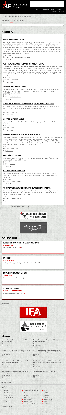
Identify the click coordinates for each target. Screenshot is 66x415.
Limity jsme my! (8, 395)
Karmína (6, 404)
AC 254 (46, 391)
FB (63, 9)
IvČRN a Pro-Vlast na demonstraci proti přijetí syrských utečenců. (23, 64)
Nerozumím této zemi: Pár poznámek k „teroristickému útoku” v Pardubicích (48, 340)
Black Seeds (7, 393)
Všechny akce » (5, 303)
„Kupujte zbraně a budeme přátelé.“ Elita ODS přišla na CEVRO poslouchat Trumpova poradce (16, 372)
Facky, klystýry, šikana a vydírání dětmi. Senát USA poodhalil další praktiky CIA (27, 188)
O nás (52, 9)
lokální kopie (9, 59)
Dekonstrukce (28, 399)
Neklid (26, 395)
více (20, 247)
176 (18, 207)
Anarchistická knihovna (31, 404)
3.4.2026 (6, 345)
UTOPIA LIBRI (28, 401)
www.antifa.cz (13, 80)
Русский (22, 20)
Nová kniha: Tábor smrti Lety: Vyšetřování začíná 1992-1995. (21, 135)
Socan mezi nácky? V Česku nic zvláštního (45, 371)
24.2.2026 (37, 366)
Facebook (57, 413)
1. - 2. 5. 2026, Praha (8, 260)
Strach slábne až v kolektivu (12, 155)
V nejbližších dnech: (10, 238)
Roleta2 (46, 395)
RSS (47, 413)
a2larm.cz (12, 164)
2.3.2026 (6, 366)
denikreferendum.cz (15, 97)
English (16, 20)
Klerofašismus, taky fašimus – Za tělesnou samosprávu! (21, 243)
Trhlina (5, 391)
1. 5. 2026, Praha (7, 275)
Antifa (46, 397)
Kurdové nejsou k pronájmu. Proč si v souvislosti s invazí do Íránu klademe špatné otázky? (16, 351)
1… (9, 207)
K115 (5, 399)
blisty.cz (37, 343)
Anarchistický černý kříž (31, 391)
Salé (45, 401)
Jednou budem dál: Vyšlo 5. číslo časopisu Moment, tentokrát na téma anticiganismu (28, 104)
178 (23, 207)
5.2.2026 (37, 376)
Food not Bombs (8, 397)
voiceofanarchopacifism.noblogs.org (20, 57)
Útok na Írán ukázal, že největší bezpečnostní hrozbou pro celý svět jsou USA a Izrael (17, 361)
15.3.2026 (6, 355)
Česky (11, 20)
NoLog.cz (26, 393)
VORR (46, 393)
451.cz (11, 127)
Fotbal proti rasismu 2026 (11, 288)
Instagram (61, 12)
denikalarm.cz (7, 343)
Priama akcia (48, 399)
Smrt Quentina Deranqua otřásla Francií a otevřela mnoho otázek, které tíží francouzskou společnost (47, 361)
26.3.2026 (37, 345)
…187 (27, 207)
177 (20, 207)
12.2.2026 (6, 376)
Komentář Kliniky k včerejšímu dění (13, 119)
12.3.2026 (37, 355)
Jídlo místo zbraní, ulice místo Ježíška (14, 87)
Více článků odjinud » (6, 382)
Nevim (5, 401)
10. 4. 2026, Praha (8, 245)
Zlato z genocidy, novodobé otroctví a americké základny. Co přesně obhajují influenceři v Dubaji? (47, 351)
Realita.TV (47, 404)
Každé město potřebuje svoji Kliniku (14, 171)
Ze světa (11, 16)
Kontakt (59, 9)
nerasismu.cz (13, 112)
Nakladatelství (45, 9)
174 (13, 207)
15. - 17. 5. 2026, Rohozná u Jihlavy (12, 290)
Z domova (18, 16)
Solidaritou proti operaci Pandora (13, 39)
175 (15, 207)
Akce (37, 9)
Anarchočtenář (7, 406)
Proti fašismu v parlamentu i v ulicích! (15, 273)
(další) (29, 16)
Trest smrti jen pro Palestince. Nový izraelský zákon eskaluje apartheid (16, 340)
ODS (25, 397)
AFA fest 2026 (7, 258)
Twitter (54, 12)
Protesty (24, 16)
